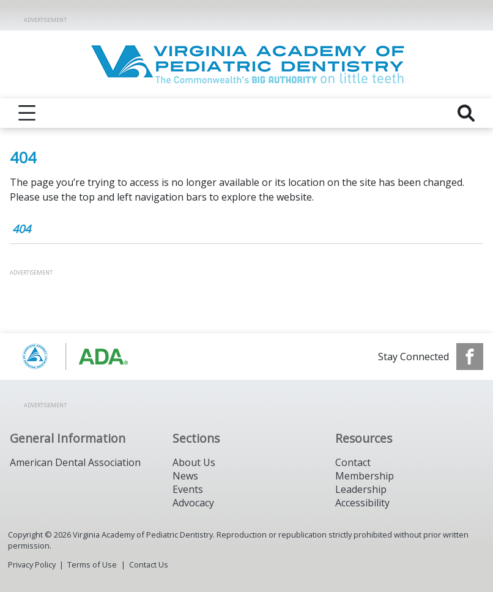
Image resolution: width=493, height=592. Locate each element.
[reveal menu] (27, 113)
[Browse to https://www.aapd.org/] (72, 356)
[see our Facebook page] (469, 356)
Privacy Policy (32, 564)
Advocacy (193, 502)
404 (21, 228)
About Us (193, 462)
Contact (353, 462)
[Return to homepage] (247, 64)
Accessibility (362, 502)
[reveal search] (466, 113)
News (185, 476)
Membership (364, 476)
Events (187, 489)
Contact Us (148, 564)
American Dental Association (75, 462)
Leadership (361, 489)
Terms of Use (92, 564)
